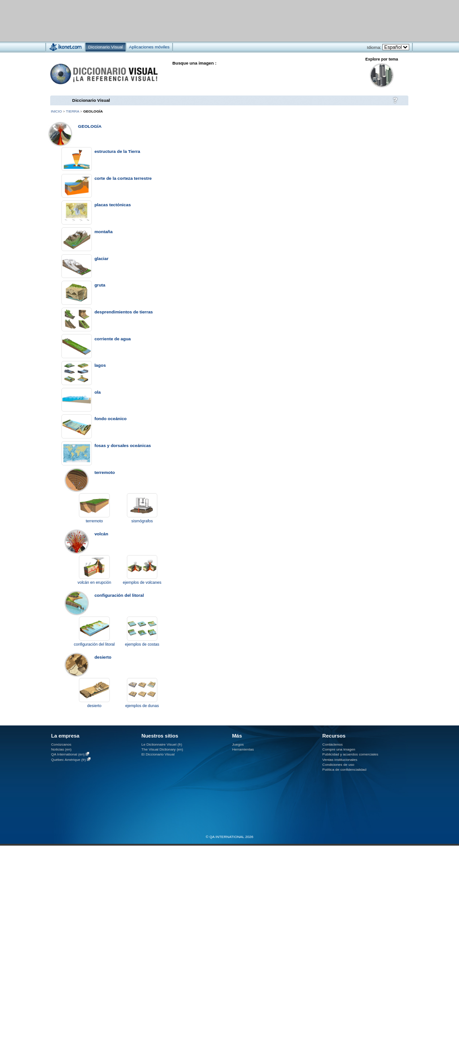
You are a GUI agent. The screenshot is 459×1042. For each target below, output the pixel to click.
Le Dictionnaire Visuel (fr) (161, 744)
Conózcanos (61, 744)
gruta (100, 284)
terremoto (105, 472)
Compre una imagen (338, 749)
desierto (103, 657)
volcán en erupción (94, 582)
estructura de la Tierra (117, 151)
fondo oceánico (111, 418)
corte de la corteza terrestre (123, 178)
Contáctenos (332, 744)
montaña (104, 231)
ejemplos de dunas (142, 705)
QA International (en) (68, 754)
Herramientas (243, 749)
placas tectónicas (113, 204)
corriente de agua (113, 338)
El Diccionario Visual (157, 754)
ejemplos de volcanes (142, 582)
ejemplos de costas (142, 644)
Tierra (72, 111)
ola (98, 392)
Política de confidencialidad (344, 770)
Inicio (56, 111)
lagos (100, 365)
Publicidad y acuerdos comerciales (350, 754)
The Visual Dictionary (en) (162, 749)
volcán (101, 533)
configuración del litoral (119, 595)
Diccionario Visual (91, 100)
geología (89, 126)
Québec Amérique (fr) (68, 760)
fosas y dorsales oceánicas (123, 445)
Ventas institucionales (339, 760)
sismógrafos (142, 521)
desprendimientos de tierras (124, 311)
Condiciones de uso (338, 765)
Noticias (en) (61, 749)
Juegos (238, 744)
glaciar (101, 258)
